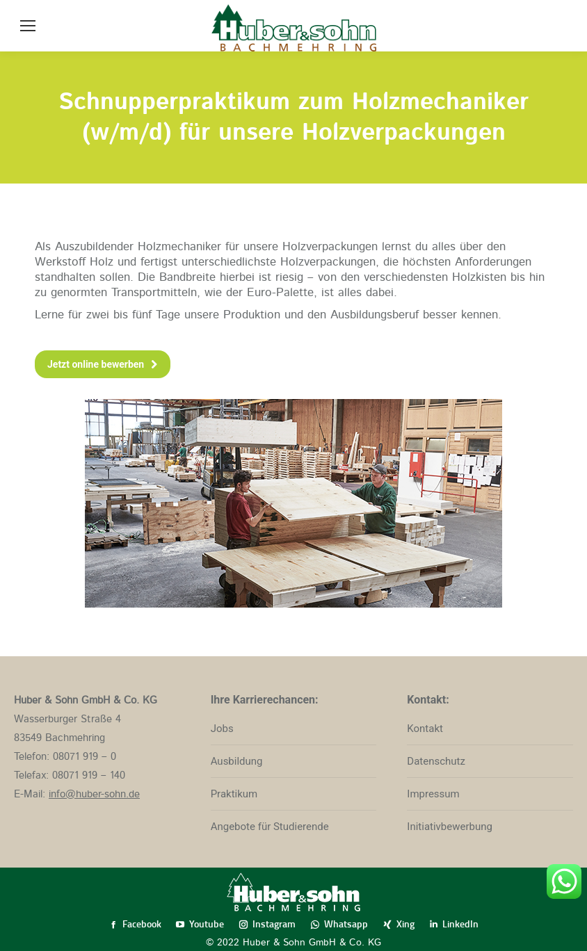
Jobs (222, 728)
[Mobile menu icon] (28, 26)
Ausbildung (237, 761)
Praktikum (234, 794)
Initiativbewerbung (449, 826)
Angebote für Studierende (270, 826)
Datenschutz (436, 761)
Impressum (433, 794)
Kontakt (425, 728)
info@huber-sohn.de (94, 794)
